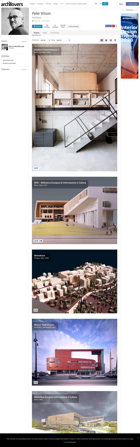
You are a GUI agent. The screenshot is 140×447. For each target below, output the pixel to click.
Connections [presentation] (54, 33)
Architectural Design (9, 63)
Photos (48, 4)
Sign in (121, 4)
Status (53, 40)
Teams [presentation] (45, 33)
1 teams (23, 41)
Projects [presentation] (36, 33)
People (32, 4)
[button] (101, 40)
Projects (40, 4)
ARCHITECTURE (8, 60)
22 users (23, 69)
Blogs (56, 4)
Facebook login (132, 4)
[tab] (36, 32)
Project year (35, 40)
